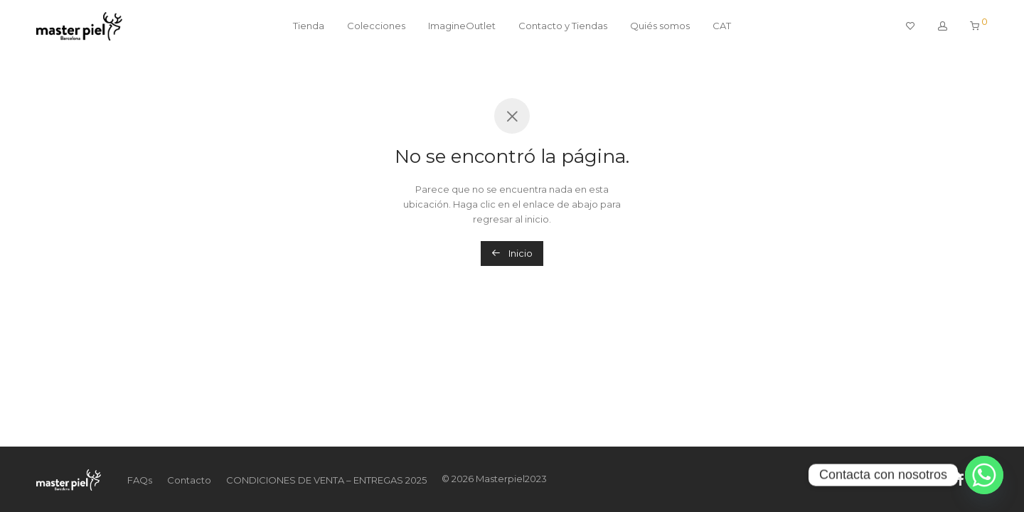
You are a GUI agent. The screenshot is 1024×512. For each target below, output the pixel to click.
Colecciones (376, 25)
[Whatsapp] (984, 475)
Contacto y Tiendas (562, 25)
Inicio (512, 253)
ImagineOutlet (462, 25)
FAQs (139, 480)
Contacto (189, 480)
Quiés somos (660, 25)
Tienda (308, 25)
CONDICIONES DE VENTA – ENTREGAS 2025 (326, 480)
